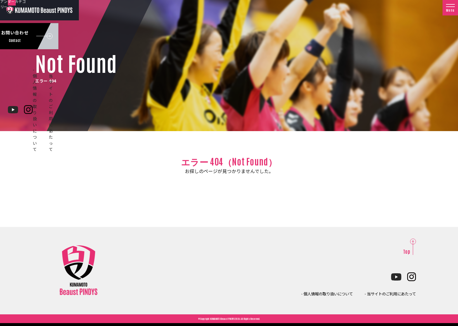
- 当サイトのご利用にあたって (384, 293)
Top (406, 251)
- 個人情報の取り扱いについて (309, 293)
